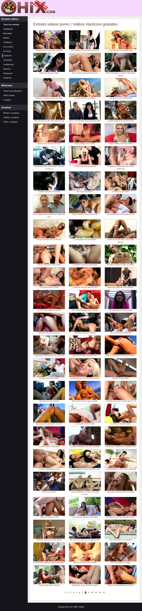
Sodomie (7, 78)
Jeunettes (7, 60)
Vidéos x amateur (11, 117)
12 (100, 592)
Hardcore (7, 55)
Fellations (7, 42)
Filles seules (9, 95)
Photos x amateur (11, 113)
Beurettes (7, 33)
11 (96, 592)
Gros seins (8, 47)
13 (104, 592)
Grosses (7, 51)
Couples (7, 100)
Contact (81, 607)
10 (92, 592)
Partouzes (7, 73)
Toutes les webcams (12, 91)
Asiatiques (8, 29)
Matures (7, 69)
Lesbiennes (8, 64)
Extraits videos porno (52, 24)
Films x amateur (10, 122)
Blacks (6, 38)
